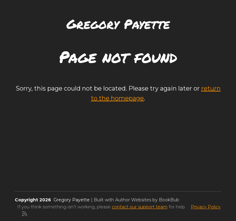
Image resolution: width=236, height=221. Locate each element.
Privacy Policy (206, 207)
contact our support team (139, 207)
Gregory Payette (118, 23)
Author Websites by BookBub (147, 200)
